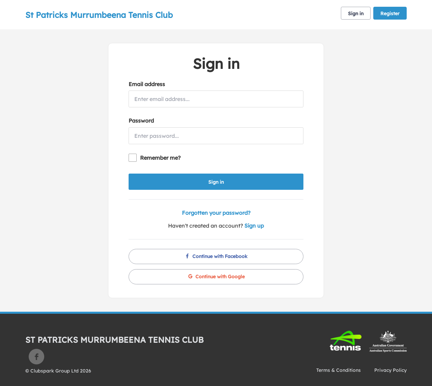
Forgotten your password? (216, 212)
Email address (147, 84)
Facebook (36, 356)
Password (141, 120)
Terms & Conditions (338, 370)
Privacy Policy (390, 370)
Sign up (254, 225)
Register (390, 13)
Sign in (355, 13)
